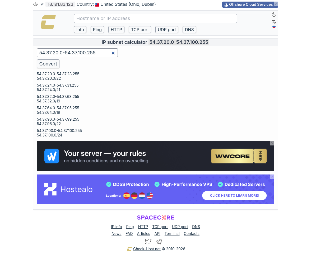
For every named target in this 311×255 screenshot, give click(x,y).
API (157, 233)
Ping (130, 226)
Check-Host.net (144, 249)
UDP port (180, 226)
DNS (196, 226)
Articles (143, 233)
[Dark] (274, 14)
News (116, 233)
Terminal (172, 233)
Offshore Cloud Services (251, 4)
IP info (116, 226)
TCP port (160, 226)
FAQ (129, 233)
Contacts (191, 233)
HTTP (143, 226)
